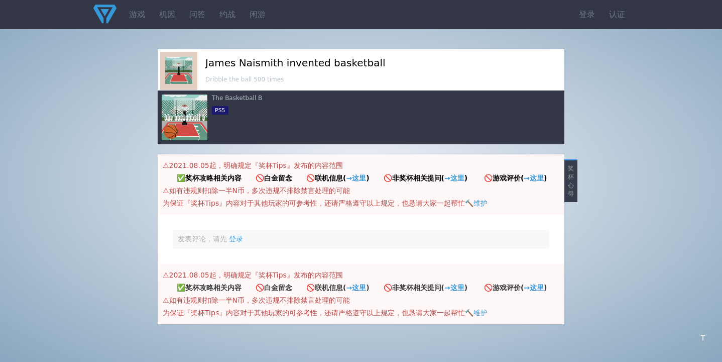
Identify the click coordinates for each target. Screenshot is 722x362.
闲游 (258, 14)
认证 (617, 14)
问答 (197, 14)
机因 (167, 14)
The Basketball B (237, 98)
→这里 (356, 178)
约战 (227, 14)
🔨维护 (476, 203)
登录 (587, 14)
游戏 (137, 14)
